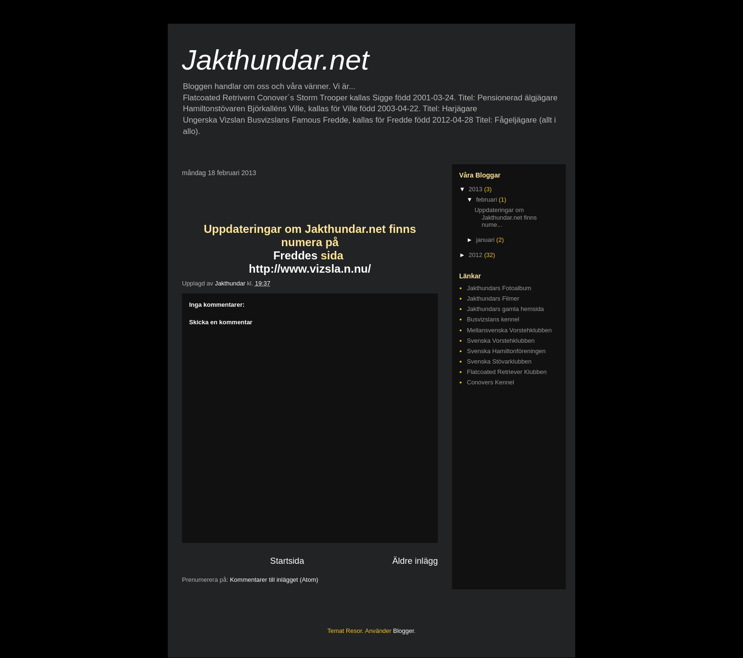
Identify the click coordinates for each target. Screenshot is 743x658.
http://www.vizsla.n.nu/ (310, 268)
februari (487, 199)
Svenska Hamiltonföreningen (506, 351)
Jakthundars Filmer (493, 298)
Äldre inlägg (415, 561)
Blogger (403, 630)
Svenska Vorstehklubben (501, 340)
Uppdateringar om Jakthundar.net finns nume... (505, 217)
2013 (476, 189)
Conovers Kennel (490, 382)
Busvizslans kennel (493, 319)
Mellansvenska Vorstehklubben (509, 330)
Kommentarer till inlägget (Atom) (274, 579)
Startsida (287, 561)
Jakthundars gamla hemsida (505, 308)
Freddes (295, 255)
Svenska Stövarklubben (499, 361)
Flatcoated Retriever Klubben (506, 371)
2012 (476, 254)
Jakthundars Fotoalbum (499, 288)
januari (486, 239)
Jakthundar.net (275, 60)
